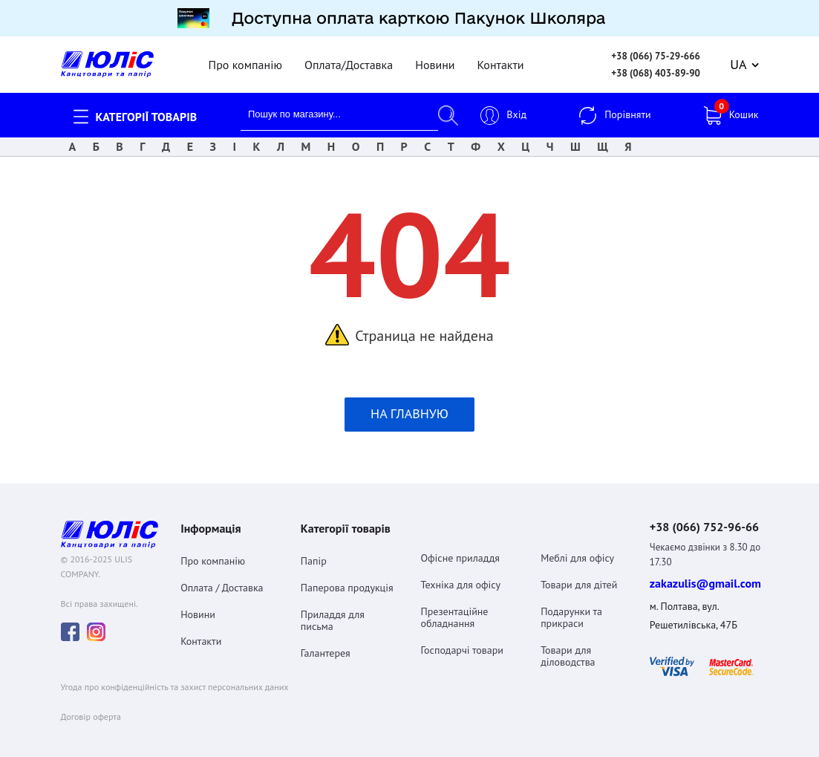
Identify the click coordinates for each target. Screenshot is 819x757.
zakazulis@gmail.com (705, 576)
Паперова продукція (347, 579)
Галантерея (325, 645)
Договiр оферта (91, 708)
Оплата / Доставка (221, 579)
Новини (434, 56)
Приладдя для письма (333, 612)
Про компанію (245, 56)
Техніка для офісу (460, 576)
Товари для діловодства (568, 647)
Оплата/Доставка (348, 56)
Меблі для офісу (577, 549)
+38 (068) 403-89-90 (655, 65)
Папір (314, 552)
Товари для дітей (579, 576)
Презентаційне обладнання (454, 609)
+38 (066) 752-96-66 (704, 518)
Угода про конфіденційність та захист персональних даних (175, 678)
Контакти (500, 56)
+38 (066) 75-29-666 (655, 48)
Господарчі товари (461, 642)
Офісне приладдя (459, 549)
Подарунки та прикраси (571, 609)
